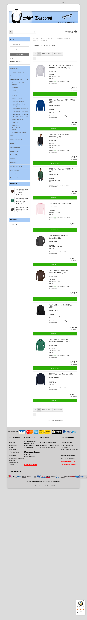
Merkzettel (72, 3)
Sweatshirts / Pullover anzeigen (19, 105)
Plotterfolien (13, 174)
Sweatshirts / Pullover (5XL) (20, 114)
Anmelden (19, 54)
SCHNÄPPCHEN (14, 68)
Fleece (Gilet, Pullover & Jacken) (18, 128)
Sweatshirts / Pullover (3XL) (20, 108)
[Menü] (84, 601)
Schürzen (12, 158)
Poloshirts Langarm (17, 98)
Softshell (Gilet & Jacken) (19, 132)
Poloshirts (14, 95)
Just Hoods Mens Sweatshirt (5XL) (61, 203)
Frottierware (13, 162)
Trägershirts (15, 87)
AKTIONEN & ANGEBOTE (17, 72)
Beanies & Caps (14, 155)
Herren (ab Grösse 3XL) (16, 79)
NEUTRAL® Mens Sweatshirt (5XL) (61, 374)
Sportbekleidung (14, 151)
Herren (12, 76)
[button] (35, 54)
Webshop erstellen (37, 486)
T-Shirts (14, 90)
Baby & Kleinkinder (15, 147)
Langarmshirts (16, 93)
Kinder (12, 143)
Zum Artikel (55, 94)
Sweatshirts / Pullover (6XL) (20, 117)
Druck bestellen (14, 178)
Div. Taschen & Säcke (16, 166)
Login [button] (64, 3)
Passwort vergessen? (16, 61)
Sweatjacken (15, 122)
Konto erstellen (14, 59)
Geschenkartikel (14, 170)
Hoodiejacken (15, 125)
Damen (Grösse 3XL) (16, 139)
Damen (12, 135)
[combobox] (47, 54)
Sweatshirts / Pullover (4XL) (20, 111)
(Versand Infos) (53, 83)
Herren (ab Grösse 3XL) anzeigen (18, 83)
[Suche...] (11, 32)
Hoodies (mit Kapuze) (17, 119)
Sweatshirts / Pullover (18, 101)
